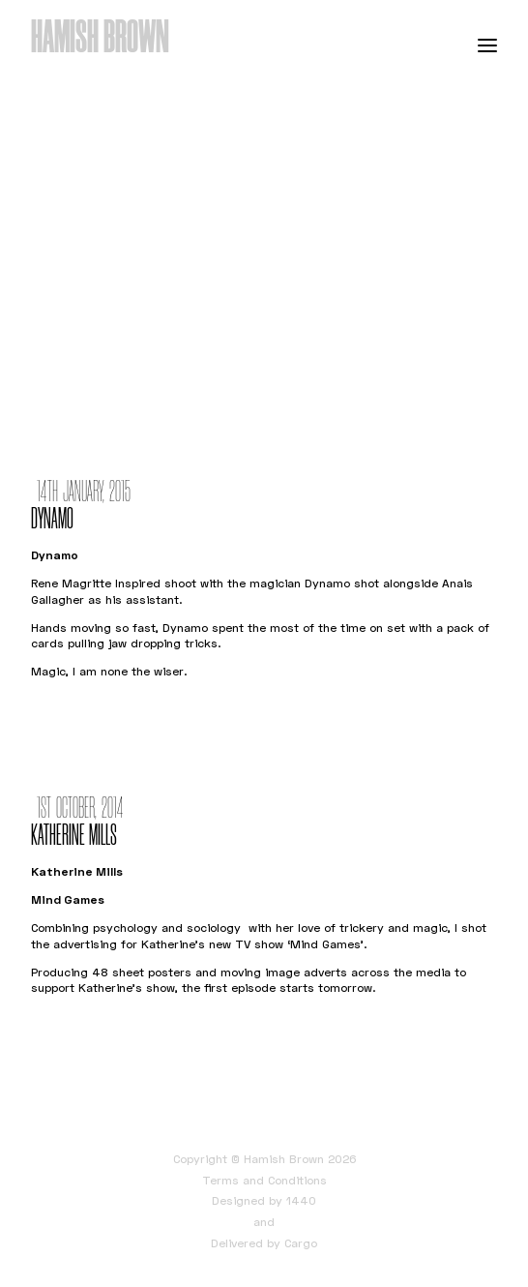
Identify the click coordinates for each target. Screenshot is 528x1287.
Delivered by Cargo (264, 1243)
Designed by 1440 (264, 1200)
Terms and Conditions (264, 1180)
